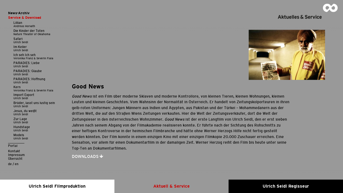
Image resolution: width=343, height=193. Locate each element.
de (10, 164)
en (16, 164)
